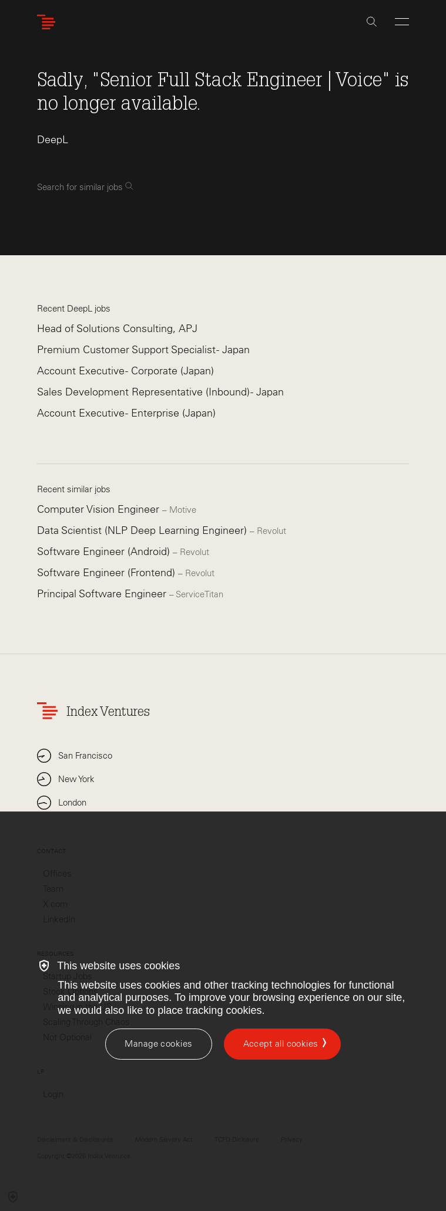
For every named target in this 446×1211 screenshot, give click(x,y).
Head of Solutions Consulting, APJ (117, 328)
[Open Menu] (402, 21)
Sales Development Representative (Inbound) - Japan (160, 391)
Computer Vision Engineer (99, 509)
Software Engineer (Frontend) (107, 572)
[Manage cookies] (158, 1044)
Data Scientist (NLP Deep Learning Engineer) (143, 530)
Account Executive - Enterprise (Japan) (126, 413)
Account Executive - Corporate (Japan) (125, 370)
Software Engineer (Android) (105, 551)
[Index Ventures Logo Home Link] (49, 22)
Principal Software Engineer (103, 593)
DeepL (52, 139)
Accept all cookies (280, 1044)
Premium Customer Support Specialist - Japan (143, 349)
